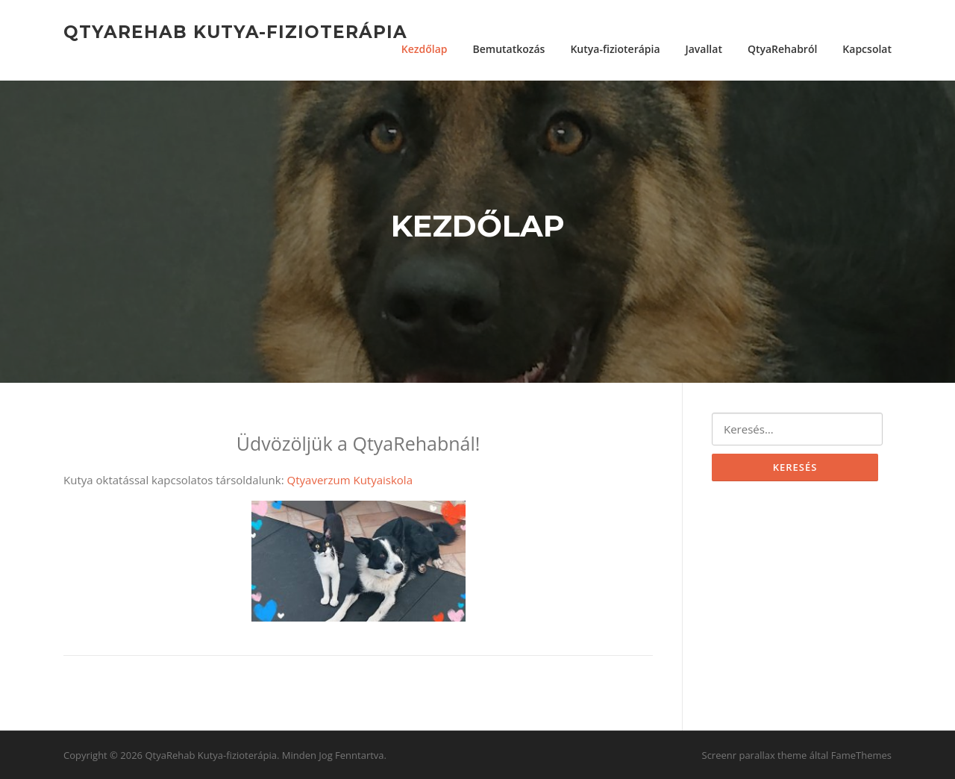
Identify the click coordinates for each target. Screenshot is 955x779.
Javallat (704, 49)
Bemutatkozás (508, 49)
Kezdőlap (424, 49)
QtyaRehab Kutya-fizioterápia (235, 31)
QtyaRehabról (782, 49)
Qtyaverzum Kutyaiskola (350, 479)
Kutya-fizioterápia (615, 49)
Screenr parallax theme (754, 755)
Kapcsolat (867, 49)
